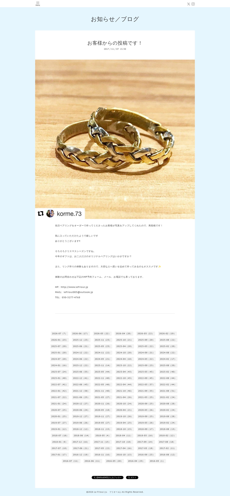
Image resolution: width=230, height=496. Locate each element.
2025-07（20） (59, 346)
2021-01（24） (59, 403)
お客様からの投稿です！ (115, 43)
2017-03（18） (146, 448)
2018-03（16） (146, 435)
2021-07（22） (59, 397)
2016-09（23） (146, 454)
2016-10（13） (124, 454)
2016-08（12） (168, 454)
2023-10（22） (124, 365)
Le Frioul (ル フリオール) (107, 492)
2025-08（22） (168, 340)
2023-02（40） (168, 371)
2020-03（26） (146, 410)
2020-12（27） (81, 403)
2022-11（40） (103, 378)
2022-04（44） (124, 384)
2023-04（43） (124, 371)
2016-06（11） (92, 461)
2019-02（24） (168, 422)
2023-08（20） (168, 365)
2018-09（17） (146, 429)
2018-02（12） (167, 435)
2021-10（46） (124, 391)
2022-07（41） (59, 384)
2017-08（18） (167, 442)
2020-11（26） (103, 403)
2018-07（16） (60, 435)
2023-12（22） (81, 365)
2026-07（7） (59, 333)
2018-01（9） (60, 442)
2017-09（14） (145, 442)
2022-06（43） (81, 384)
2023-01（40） (59, 378)
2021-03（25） (146, 397)
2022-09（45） (146, 378)
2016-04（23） (136, 461)
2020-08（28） (168, 403)
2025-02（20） (168, 346)
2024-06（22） (81, 359)
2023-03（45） (146, 371)
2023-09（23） (146, 365)
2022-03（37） (146, 384)
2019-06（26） (81, 422)
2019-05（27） (103, 422)
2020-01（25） (59, 416)
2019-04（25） (124, 422)
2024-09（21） (146, 352)
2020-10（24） (124, 403)
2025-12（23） (81, 340)
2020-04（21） (124, 410)
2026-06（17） (80, 333)
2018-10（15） (124, 429)
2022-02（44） (168, 384)
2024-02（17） (168, 359)
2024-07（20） (59, 359)
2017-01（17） (59, 454)
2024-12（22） (81, 352)
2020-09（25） (146, 403)
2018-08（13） (168, 429)
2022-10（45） (124, 378)
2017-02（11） (168, 448)
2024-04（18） (124, 359)
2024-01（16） (59, 365)
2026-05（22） (102, 333)
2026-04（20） (124, 333)
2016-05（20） (114, 461)
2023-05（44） (103, 371)
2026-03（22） (146, 333)
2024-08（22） (168, 352)
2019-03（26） (146, 422)
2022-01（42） (59, 391)
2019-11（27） (103, 416)
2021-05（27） (103, 397)
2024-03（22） (146, 359)
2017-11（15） (102, 442)
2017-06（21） (81, 448)
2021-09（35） (146, 391)
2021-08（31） (168, 391)
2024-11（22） (103, 352)
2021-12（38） (81, 391)
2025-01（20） (59, 352)
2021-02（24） (168, 397)
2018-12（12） (81, 429)
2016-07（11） (71, 461)
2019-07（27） (59, 422)
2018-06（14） (82, 435)
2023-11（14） (103, 365)
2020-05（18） (103, 410)
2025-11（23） (103, 340)
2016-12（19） (81, 454)
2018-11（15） (103, 429)
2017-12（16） (81, 442)
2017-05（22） (103, 448)
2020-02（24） (168, 410)
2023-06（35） (81, 371)
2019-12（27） (81, 416)
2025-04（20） (124, 346)
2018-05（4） (103, 435)
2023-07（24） (59, 371)
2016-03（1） (157, 461)
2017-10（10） (124, 442)
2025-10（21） (124, 340)
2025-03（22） (146, 346)
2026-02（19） (167, 333)
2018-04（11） (124, 435)
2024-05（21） (103, 359)
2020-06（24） (81, 410)
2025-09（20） (146, 340)
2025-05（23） (103, 346)
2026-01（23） (59, 340)
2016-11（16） (103, 454)
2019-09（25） (146, 416)
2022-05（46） (103, 384)
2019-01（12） (59, 429)
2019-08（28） (168, 416)
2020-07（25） (59, 410)
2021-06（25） (81, 397)
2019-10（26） (124, 416)
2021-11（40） (103, 391)
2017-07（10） (60, 448)
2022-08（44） (168, 378)
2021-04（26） (124, 397)
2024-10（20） (124, 352)
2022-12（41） (81, 378)
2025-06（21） (81, 346)
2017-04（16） (124, 448)
